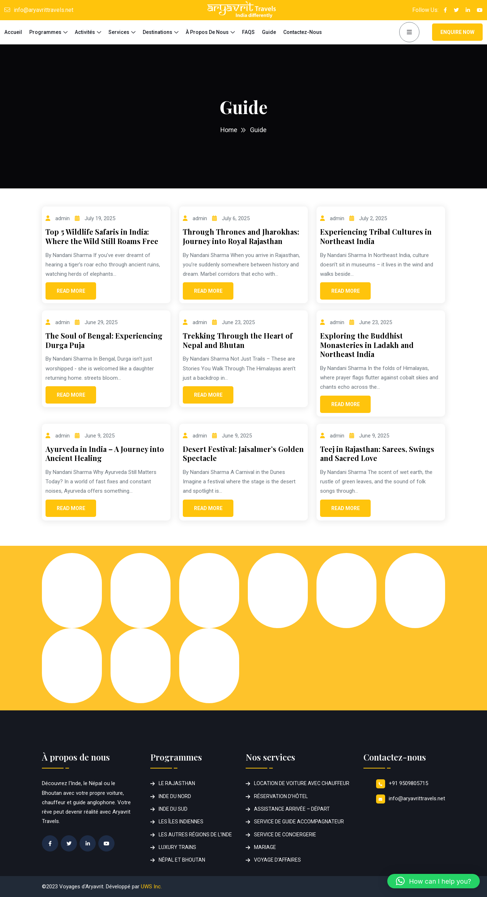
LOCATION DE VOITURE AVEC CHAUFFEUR (301, 783)
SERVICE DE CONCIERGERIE (285, 834)
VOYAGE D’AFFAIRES (277, 860)
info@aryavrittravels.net (43, 9)
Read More (71, 291)
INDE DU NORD (175, 796)
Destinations (157, 32)
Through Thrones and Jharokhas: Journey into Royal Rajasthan (241, 236)
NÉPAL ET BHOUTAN (182, 860)
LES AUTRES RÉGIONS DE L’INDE (195, 834)
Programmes (45, 32)
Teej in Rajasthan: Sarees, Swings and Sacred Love (377, 453)
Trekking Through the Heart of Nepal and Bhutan (238, 340)
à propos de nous (207, 32)
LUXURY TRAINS (177, 847)
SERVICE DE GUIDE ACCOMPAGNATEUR (299, 821)
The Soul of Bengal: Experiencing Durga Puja (104, 340)
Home (229, 130)
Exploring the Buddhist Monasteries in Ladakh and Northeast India (367, 345)
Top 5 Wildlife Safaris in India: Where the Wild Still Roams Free (102, 236)
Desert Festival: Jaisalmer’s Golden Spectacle (243, 453)
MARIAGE (265, 847)
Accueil (13, 32)
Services (118, 32)
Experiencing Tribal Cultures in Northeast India (376, 236)
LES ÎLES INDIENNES (181, 821)
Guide (269, 32)
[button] (433, 881)
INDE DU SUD (173, 809)
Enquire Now (457, 32)
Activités (85, 32)
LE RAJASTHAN (177, 783)
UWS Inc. (151, 886)
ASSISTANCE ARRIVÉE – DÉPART (292, 809)
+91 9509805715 (408, 783)
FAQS (248, 32)
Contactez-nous (302, 32)
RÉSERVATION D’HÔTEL (281, 796)
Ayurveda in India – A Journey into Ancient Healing (105, 453)
